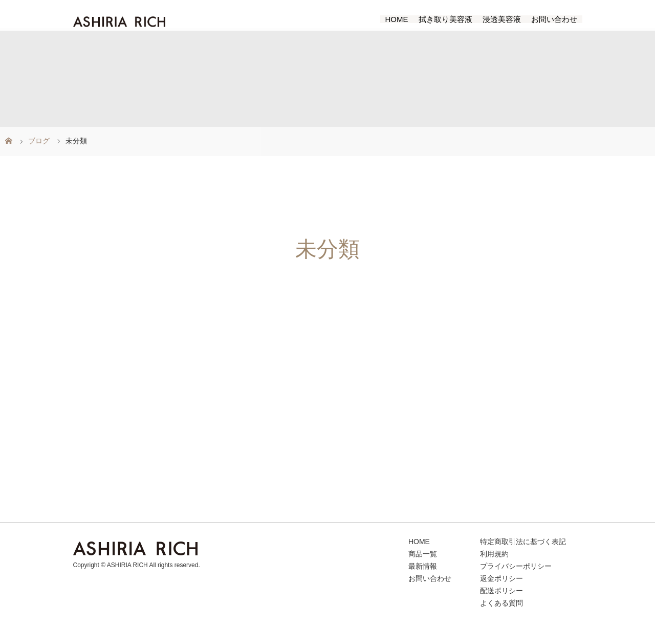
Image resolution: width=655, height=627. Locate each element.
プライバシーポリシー (516, 566)
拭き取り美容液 (445, 19)
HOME (396, 19)
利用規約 (494, 554)
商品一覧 (422, 554)
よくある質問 (501, 603)
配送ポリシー (501, 591)
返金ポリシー (501, 578)
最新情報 (422, 566)
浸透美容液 (502, 19)
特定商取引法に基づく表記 (523, 542)
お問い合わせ (554, 19)
